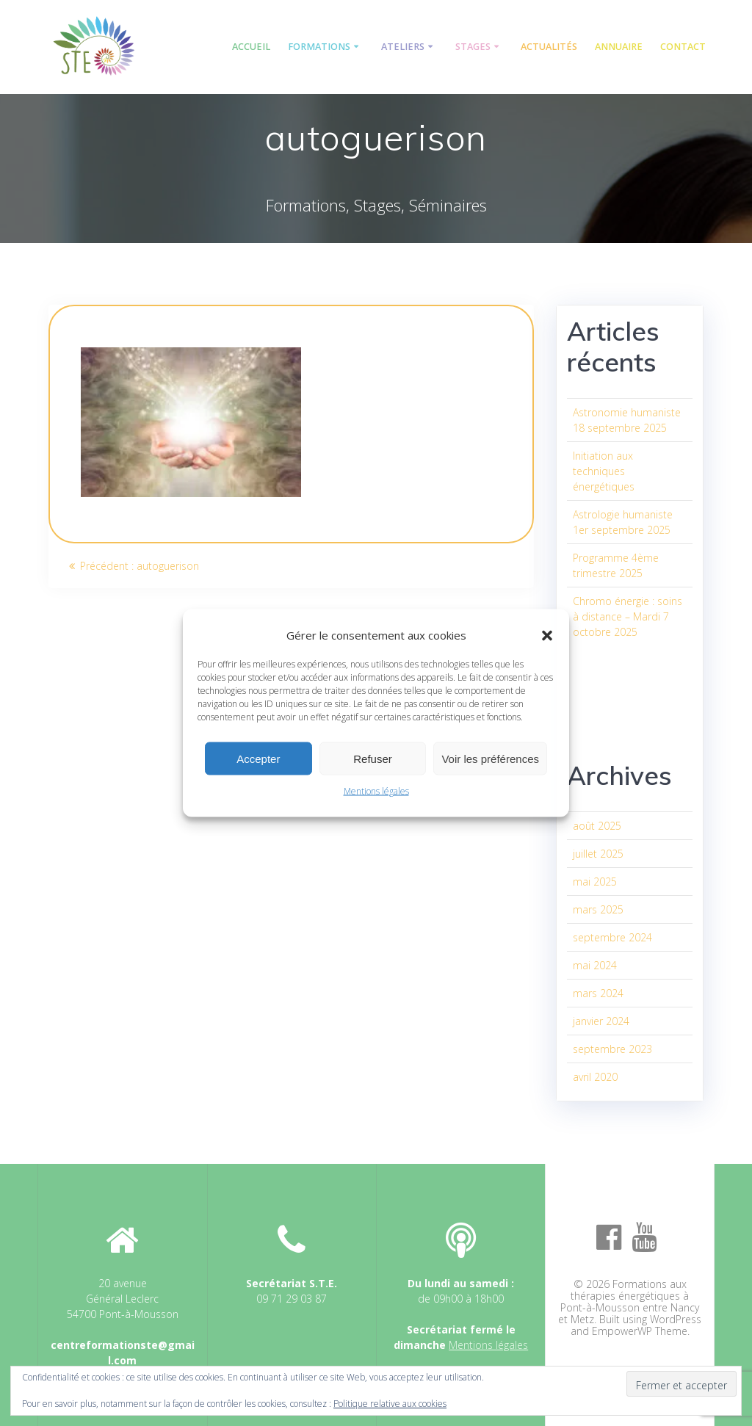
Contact (683, 46)
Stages (473, 46)
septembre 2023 (612, 1049)
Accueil (251, 46)
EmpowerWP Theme (639, 1331)
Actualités (549, 46)
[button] (547, 635)
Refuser (372, 758)
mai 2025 (595, 881)
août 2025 (597, 826)
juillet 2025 (598, 854)
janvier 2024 (601, 1021)
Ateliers (402, 46)
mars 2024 (598, 993)
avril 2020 (595, 1077)
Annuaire (619, 46)
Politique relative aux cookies (389, 1403)
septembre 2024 (612, 937)
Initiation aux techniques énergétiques (603, 471)
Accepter (258, 758)
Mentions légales (376, 791)
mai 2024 (595, 965)
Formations (319, 46)
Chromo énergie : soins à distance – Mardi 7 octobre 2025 (627, 616)
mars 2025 (598, 909)
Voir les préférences (490, 758)
